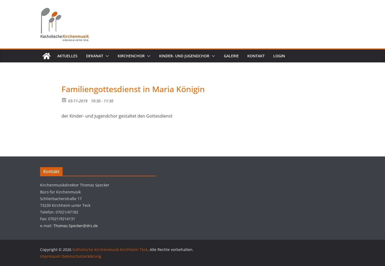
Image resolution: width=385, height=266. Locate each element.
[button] (106, 56)
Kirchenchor (131, 55)
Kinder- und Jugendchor (184, 55)
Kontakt (256, 55)
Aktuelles (67, 55)
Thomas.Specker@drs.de (75, 225)
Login (279, 55)
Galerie (231, 55)
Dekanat (94, 55)
